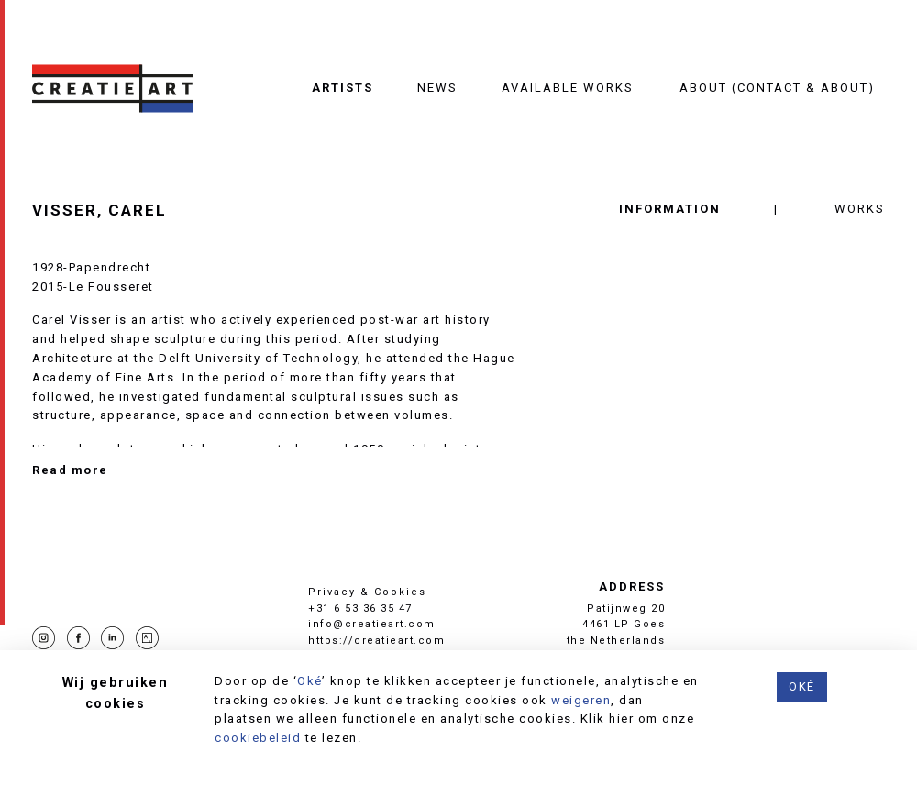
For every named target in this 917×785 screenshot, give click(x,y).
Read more (70, 470)
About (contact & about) (777, 87)
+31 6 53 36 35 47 (360, 608)
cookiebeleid (258, 738)
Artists (342, 87)
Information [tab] (670, 209)
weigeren (581, 700)
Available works (568, 87)
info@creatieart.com (372, 624)
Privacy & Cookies (367, 592)
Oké (309, 681)
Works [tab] (859, 209)
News (437, 87)
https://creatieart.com (376, 641)
